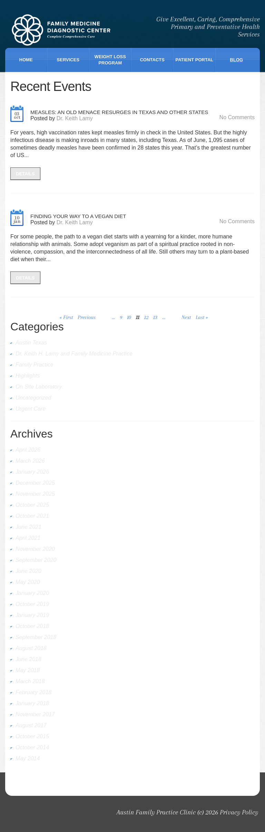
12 (146, 317)
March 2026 (30, 461)
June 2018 (28, 659)
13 (155, 317)
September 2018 (36, 637)
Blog (236, 59)
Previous (87, 317)
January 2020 (32, 593)
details (25, 173)
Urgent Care (31, 409)
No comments (237, 117)
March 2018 (30, 681)
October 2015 (32, 736)
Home (26, 59)
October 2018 (32, 626)
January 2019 (32, 615)
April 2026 (28, 450)
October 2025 (32, 505)
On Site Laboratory (39, 387)
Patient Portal (194, 59)
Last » (202, 317)
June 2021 (28, 527)
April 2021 (28, 538)
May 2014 (28, 758)
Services (68, 59)
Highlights (28, 376)
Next (186, 317)
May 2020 (28, 582)
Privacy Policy (239, 812)
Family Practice (34, 365)
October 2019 (32, 604)
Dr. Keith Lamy (75, 118)
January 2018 (32, 703)
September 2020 (36, 560)
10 (129, 317)
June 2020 (28, 571)
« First (66, 317)
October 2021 (32, 516)
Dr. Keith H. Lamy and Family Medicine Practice (74, 354)
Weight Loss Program (110, 59)
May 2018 (28, 670)
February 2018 (33, 692)
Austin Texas (31, 343)
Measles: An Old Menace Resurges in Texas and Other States (119, 112)
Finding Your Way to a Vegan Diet (78, 216)
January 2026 (32, 472)
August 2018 (31, 648)
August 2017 (31, 725)
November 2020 (35, 549)
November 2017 (35, 714)
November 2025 (35, 494)
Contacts (152, 59)
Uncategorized (33, 398)
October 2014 (32, 747)
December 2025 (35, 483)
